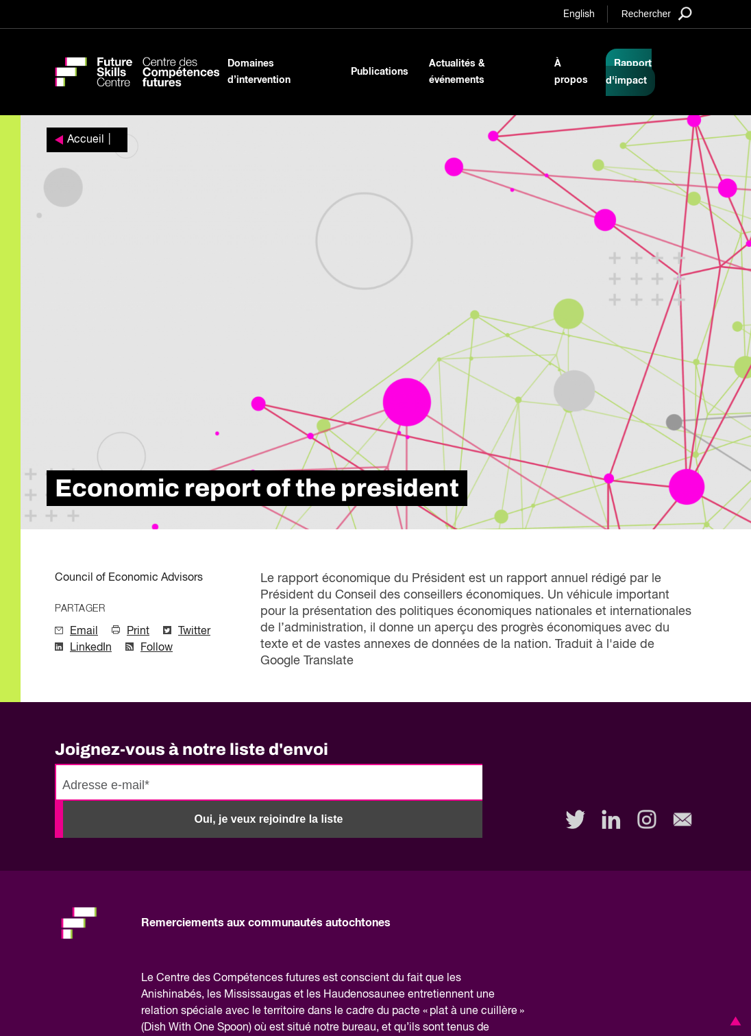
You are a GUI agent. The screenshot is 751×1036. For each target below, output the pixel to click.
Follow (156, 647)
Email (84, 631)
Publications (379, 72)
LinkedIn (91, 647)
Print (138, 631)
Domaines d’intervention (259, 72)
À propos (571, 72)
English (579, 14)
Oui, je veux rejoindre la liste (269, 819)
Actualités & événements (457, 72)
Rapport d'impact (629, 72)
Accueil (85, 139)
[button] (733, 1021)
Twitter (194, 631)
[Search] (656, 13)
